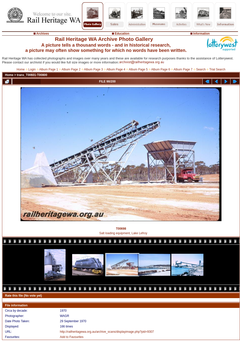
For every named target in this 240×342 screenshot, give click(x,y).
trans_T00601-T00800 (32, 75)
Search (201, 69)
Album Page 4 (115, 69)
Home (21, 69)
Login (32, 69)
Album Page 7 (183, 69)
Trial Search (217, 69)
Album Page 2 (71, 69)
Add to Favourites (71, 337)
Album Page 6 (160, 69)
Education (122, 33)
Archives (42, 33)
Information (201, 33)
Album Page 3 (93, 69)
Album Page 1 (48, 69)
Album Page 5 (138, 69)
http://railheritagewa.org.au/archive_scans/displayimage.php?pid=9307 (107, 331)
